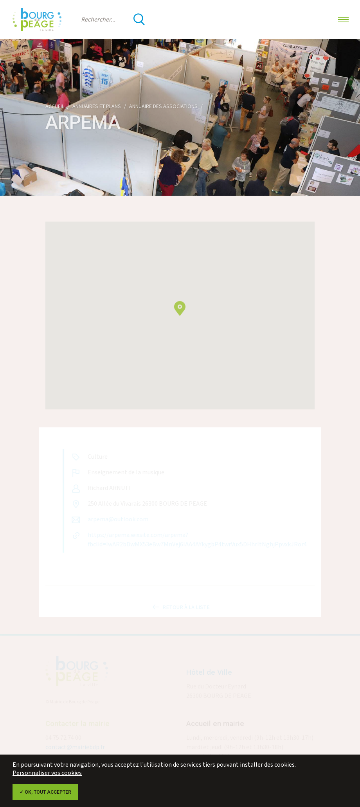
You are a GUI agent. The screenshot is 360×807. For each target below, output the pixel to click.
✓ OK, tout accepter (45, 792)
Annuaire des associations (163, 106)
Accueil (54, 106)
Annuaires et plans (96, 106)
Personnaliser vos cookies (47, 773)
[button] (179, 312)
